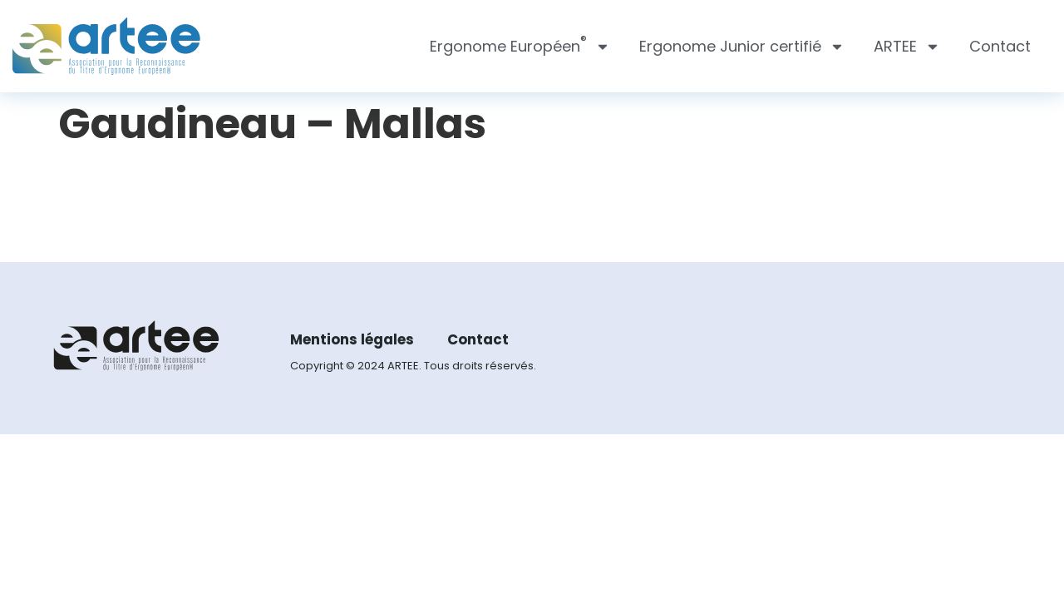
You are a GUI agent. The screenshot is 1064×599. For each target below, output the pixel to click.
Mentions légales (357, 342)
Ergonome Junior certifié (742, 46)
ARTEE (907, 46)
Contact (1000, 46)
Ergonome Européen (520, 46)
